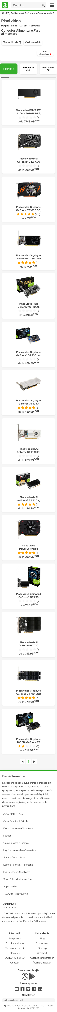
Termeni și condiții (14, 948)
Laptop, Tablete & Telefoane (18, 864)
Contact (14, 962)
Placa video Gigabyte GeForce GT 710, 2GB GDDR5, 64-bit (28, 694)
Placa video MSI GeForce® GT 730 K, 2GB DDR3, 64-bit (28, 500)
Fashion (7, 835)
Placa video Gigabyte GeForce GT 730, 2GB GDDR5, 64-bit (28, 258)
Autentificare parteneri (42, 957)
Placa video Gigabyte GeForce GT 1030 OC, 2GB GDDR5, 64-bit (28, 210)
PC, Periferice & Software (16, 872)
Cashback (42, 953)
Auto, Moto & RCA (13, 813)
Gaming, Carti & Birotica (16, 843)
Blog (42, 938)
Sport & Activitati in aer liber (18, 879)
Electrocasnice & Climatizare (18, 828)
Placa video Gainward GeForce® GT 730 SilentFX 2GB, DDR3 (28, 597)
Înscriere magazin (42, 962)
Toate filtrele (12, 42)
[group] (45, 53)
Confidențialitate (15, 943)
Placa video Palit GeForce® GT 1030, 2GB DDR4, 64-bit (29, 307)
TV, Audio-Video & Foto (15, 893)
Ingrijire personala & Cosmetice (19, 850)
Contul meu (42, 943)
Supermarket (10, 886)
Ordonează (33, 42)
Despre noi (15, 938)
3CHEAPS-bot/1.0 (15, 957)
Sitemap (42, 948)
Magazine (15, 953)
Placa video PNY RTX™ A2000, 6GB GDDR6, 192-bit (28, 113)
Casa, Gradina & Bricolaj (15, 821)
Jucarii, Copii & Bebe (14, 857)
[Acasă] (2, 13)
